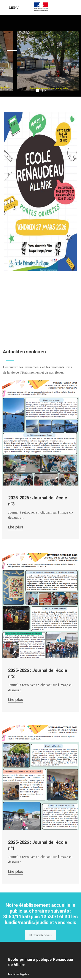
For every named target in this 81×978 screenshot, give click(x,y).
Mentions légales (18, 974)
